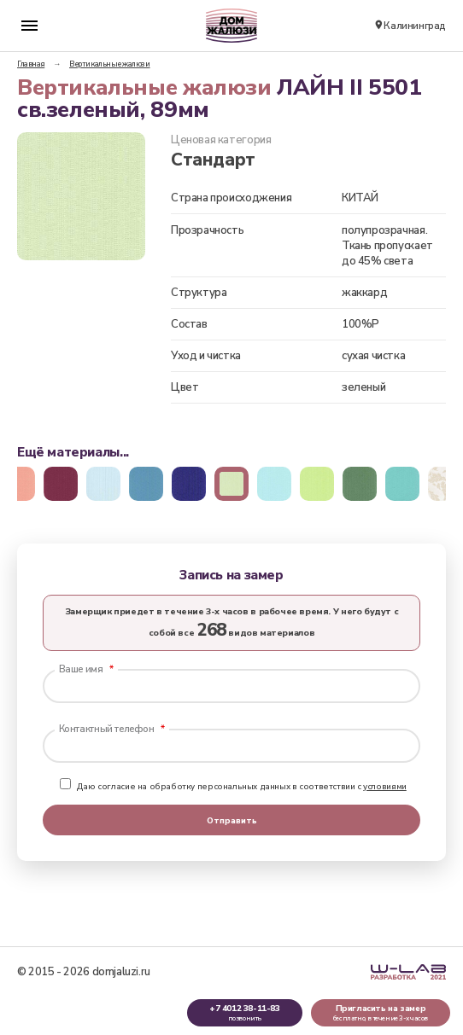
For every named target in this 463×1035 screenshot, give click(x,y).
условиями (385, 786)
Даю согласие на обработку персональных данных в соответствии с (233, 786)
